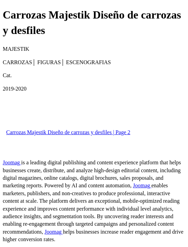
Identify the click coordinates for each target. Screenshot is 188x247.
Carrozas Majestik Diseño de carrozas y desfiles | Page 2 (68, 132)
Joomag (12, 162)
